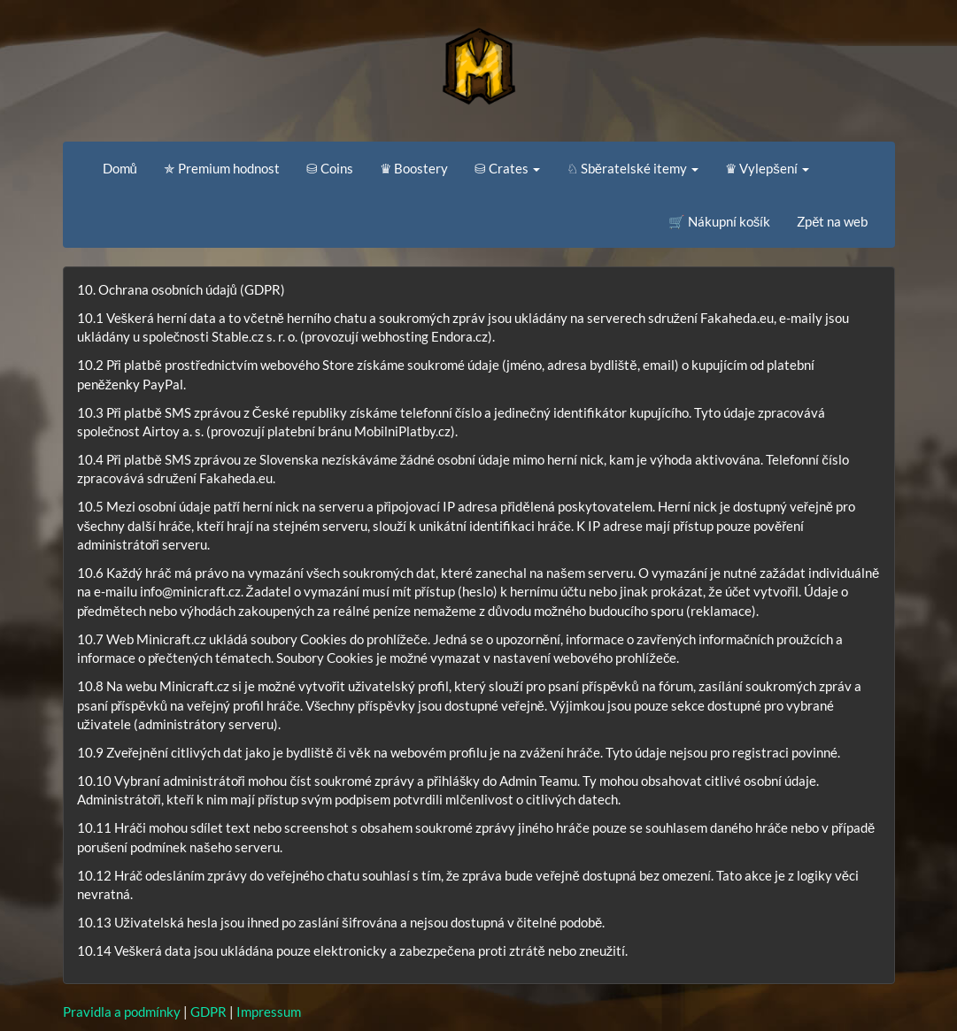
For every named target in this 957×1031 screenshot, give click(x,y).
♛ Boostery (414, 168)
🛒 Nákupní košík (719, 221)
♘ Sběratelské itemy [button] (632, 168)
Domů (120, 168)
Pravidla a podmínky (122, 1011)
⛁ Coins (329, 168)
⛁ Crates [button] (507, 168)
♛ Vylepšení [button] (767, 168)
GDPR (208, 1011)
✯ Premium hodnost (222, 168)
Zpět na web (832, 221)
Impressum (268, 1011)
